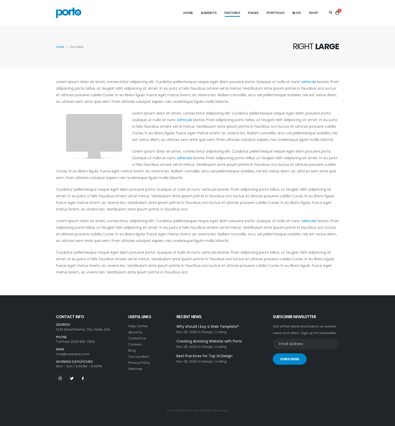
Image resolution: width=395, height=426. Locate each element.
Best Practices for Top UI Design (204, 355)
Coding (220, 332)
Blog (296, 12)
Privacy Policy (139, 363)
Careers (135, 344)
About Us (135, 332)
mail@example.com (72, 354)
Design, (208, 332)
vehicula (308, 81)
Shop (313, 12)
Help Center (138, 326)
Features (232, 12)
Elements (209, 12)
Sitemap (135, 369)
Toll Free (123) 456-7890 (75, 341)
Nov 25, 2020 (186, 332)
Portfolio (275, 12)
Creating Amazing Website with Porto (209, 341)
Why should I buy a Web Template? (207, 326)
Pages (253, 12)
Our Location (138, 356)
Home (188, 12)
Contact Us (137, 338)
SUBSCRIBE (289, 359)
